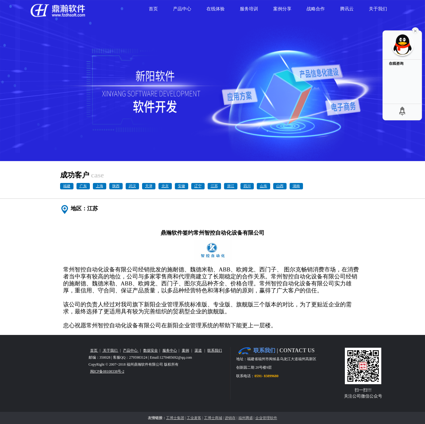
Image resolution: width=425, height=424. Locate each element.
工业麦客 (194, 418)
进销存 (230, 418)
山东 (263, 186)
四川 (247, 186)
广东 (83, 186)
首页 (94, 350)
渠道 (198, 350)
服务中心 (169, 350)
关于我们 (110, 350)
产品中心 (130, 350)
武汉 (132, 186)
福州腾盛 (245, 418)
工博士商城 (213, 418)
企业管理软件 (266, 418)
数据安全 (150, 350)
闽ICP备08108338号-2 (107, 371)
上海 (99, 186)
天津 (148, 186)
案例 (185, 350)
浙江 (230, 186)
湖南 (296, 186)
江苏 (214, 186)
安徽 (181, 186)
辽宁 (198, 186)
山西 (280, 186)
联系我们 (214, 350)
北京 (165, 186)
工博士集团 (175, 418)
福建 (66, 186)
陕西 (116, 186)
